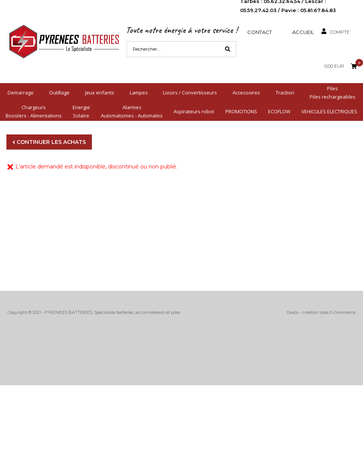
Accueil (303, 32)
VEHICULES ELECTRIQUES (329, 111)
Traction (285, 92)
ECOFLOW (279, 111)
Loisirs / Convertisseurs (190, 92)
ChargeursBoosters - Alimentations (34, 111)
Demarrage (21, 92)
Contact (259, 32)
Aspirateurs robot (194, 111)
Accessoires (246, 92)
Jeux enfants (99, 92)
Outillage (59, 92)
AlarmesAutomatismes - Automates (132, 111)
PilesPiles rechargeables (332, 92)
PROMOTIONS (241, 111)
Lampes (139, 92)
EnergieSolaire (81, 111)
